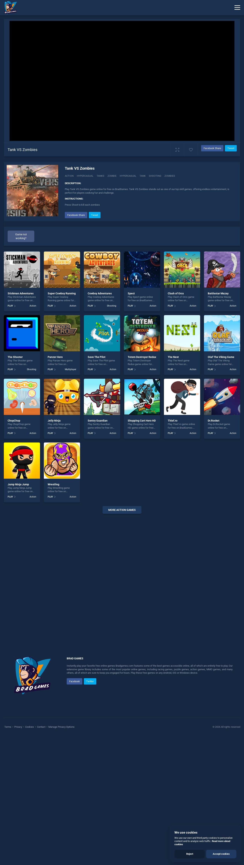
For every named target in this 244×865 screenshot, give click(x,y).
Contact (41, 726)
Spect (131, 293)
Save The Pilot (96, 357)
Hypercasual (85, 175)
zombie (112, 175)
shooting (155, 175)
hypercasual (128, 175)
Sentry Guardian (98, 420)
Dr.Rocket (213, 420)
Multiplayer (70, 369)
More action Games (122, 509)
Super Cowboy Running (62, 293)
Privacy (18, 726)
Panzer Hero (55, 357)
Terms (8, 726)
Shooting (111, 305)
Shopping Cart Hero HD (142, 420)
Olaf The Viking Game (221, 357)
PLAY (10, 305)
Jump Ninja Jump (18, 484)
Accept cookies (221, 853)
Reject (189, 853)
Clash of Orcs (176, 293)
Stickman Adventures (21, 293)
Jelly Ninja (54, 420)
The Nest (173, 357)
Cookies (30, 726)
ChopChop (14, 420)
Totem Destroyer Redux (142, 357)
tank (143, 175)
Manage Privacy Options (61, 726)
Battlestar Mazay (218, 293)
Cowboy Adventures (100, 293)
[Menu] (237, 7)
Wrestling (53, 484)
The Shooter (15, 357)
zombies (170, 175)
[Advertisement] (122, 575)
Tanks (100, 175)
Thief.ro (172, 420)
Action (69, 175)
